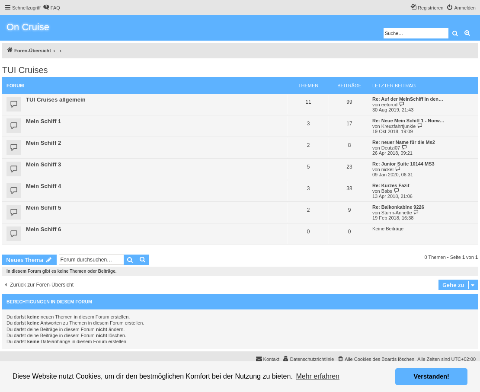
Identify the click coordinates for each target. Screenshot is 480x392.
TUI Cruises (25, 70)
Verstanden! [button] (431, 376)
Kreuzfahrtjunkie (398, 126)
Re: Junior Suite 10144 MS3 (403, 163)
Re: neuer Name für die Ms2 (403, 142)
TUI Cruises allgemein (56, 99)
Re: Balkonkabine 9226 (398, 207)
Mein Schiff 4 (43, 186)
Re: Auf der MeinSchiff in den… (407, 99)
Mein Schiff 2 (43, 143)
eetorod (389, 104)
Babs (386, 191)
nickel (387, 169)
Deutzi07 (390, 147)
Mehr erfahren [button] (317, 376)
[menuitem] (51, 8)
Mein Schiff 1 (43, 121)
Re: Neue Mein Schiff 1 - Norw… (408, 120)
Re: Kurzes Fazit (391, 185)
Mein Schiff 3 (43, 164)
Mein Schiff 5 (43, 207)
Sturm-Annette (396, 212)
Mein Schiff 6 (43, 229)
